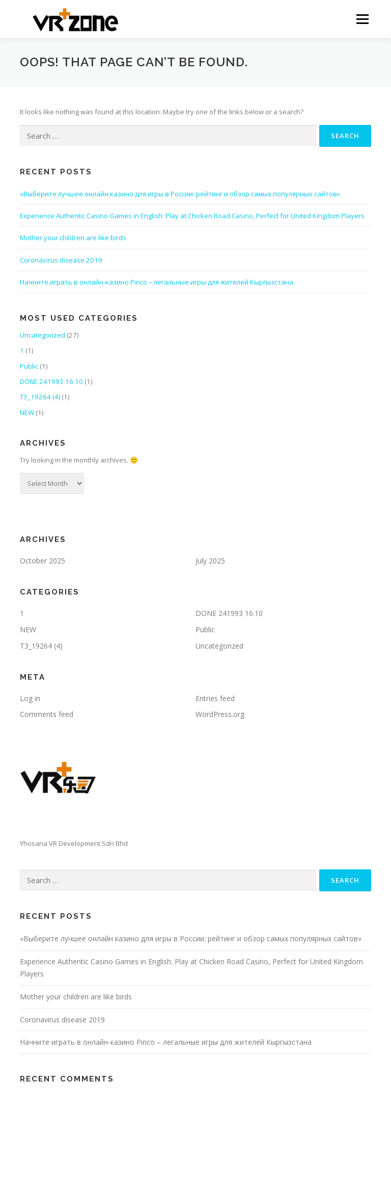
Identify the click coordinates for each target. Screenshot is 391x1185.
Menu (362, 18)
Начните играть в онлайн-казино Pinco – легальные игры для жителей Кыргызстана (156, 282)
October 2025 (42, 560)
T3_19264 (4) (40, 396)
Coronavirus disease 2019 (61, 260)
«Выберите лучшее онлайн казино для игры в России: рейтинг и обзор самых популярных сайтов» (180, 193)
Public (29, 366)
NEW (27, 412)
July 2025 (210, 560)
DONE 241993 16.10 (51, 381)
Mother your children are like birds (73, 237)
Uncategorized (42, 335)
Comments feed (46, 714)
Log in (30, 698)
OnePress (204, 1161)
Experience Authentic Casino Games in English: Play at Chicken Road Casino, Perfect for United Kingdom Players (192, 215)
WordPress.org (220, 714)
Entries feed (215, 698)
